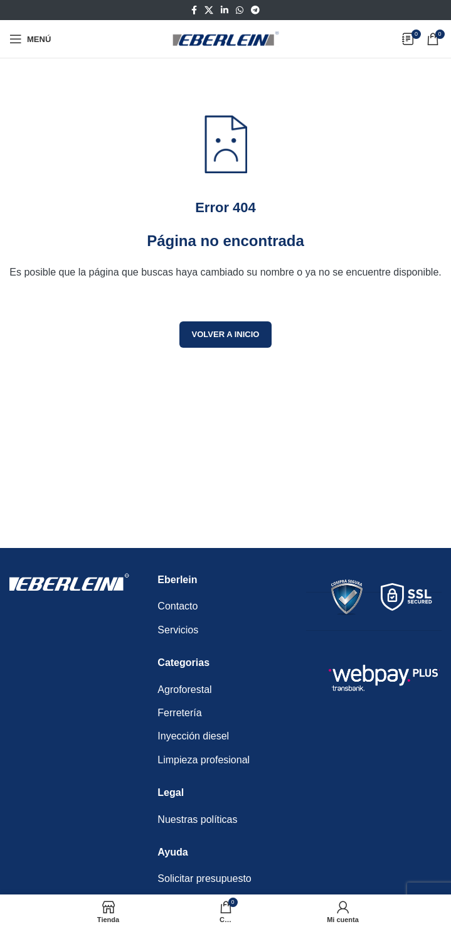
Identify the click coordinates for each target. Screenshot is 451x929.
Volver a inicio (226, 334)
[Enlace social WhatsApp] (239, 10)
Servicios (177, 630)
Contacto (177, 606)
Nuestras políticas (197, 819)
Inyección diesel (193, 736)
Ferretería (179, 712)
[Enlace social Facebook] (194, 10)
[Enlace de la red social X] (209, 10)
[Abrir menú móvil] (30, 38)
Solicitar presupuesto (204, 878)
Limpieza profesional (203, 759)
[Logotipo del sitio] (225, 38)
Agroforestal (184, 689)
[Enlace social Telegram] (255, 10)
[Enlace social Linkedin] (224, 10)
